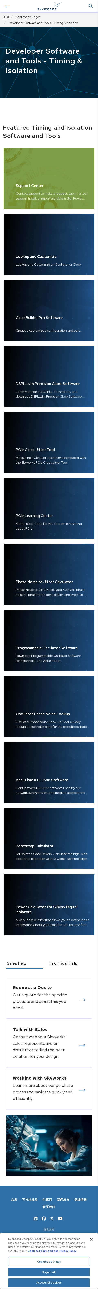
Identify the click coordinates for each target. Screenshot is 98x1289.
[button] (91, 6)
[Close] (91, 1239)
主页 (6, 17)
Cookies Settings (49, 1261)
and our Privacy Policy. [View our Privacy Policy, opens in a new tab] (62, 1251)
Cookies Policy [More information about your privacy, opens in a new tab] (37, 1251)
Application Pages (28, 17)
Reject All (48, 1272)
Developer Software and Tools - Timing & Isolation (43, 23)
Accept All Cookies (48, 1282)
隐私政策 (49, 1229)
